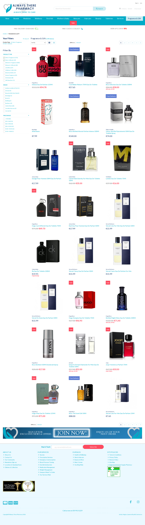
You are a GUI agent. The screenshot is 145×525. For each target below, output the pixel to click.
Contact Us (7, 457)
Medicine (27, 18)
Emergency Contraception (46, 460)
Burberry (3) (8, 103)
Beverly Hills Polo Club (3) (12, 93)
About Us (7, 455)
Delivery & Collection (10, 467)
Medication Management (46, 467)
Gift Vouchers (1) (10, 80)
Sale (73, 23)
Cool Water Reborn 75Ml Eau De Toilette (83, 84)
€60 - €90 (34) (9, 124)
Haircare (87, 18)
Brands (16, 18)
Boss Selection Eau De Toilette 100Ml (119, 84)
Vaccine (41, 455)
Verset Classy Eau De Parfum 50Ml (81, 271)
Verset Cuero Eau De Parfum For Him (118, 271)
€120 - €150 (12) (9, 129)
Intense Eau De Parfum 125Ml (42, 84)
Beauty (98, 18)
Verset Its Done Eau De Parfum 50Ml (44, 318)
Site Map (111, 462)
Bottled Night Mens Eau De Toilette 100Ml (121, 318)
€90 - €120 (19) (9, 126)
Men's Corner (77, 462)
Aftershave (36, 131)
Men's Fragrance (16, 42)
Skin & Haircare (78, 457)
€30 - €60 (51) (9, 121)
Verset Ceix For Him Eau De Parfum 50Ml (120, 226)
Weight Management (45, 470)
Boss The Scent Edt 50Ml (77, 413)
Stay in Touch (45, 447)
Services (120, 18)
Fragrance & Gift (134, 18)
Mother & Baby (63, 18)
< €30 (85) (8, 118)
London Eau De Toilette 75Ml (116, 178)
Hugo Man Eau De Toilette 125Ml (43, 413)
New (7, 18)
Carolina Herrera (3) (10, 108)
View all (78, 42)
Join (141, 3)
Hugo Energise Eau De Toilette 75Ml (81, 318)
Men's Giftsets (7, 43)
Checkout (137, 9)
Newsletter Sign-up (10, 462)
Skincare (76, 18)
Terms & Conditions (114, 455)
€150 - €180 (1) (9, 131)
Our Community (9, 460)
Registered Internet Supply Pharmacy (120, 465)
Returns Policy (113, 460)
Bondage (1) (8, 95)
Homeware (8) (9, 77)
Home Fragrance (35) (11, 75)
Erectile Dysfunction (45, 465)
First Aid (49, 18)
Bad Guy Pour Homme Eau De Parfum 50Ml (84, 226)
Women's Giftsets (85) (11, 65)
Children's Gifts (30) (10, 70)
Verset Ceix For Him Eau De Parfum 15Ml (120, 413)
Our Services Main (44, 475)
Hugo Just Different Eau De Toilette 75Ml (46, 226)
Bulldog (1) (8, 100)
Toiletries (109, 18)
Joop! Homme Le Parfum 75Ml (116, 365)
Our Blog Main (78, 465)
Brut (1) (7, 98)
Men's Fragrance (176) (11, 57)
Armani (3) (8, 90)
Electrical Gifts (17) (10, 72)
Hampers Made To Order (46, 472)
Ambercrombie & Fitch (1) (12, 88)
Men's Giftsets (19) (10, 60)
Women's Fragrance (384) (12, 62)
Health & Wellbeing (79, 455)
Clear (26, 39)
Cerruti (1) (8, 111)
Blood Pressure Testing (46, 462)
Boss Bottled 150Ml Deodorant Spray (45, 365)
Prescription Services (45, 457)
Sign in (137, 3)
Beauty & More (78, 460)
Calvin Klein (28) (9, 106)
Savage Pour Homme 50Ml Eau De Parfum (46, 178)
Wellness (38, 18)
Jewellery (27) (9, 67)
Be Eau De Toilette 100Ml (41, 271)
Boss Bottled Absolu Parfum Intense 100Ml (84, 131)
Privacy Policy (113, 457)
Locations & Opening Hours (12, 465)
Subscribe (93, 447)
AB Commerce (138, 514)
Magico (125, 514)
